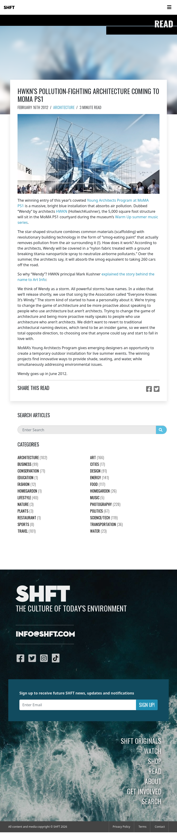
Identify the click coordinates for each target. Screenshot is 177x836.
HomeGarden (29, 491)
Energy (99, 477)
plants (25, 511)
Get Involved (144, 791)
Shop (154, 761)
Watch (152, 751)
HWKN (61, 211)
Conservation (31, 471)
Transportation (106, 524)
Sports (26, 524)
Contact (160, 827)
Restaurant (29, 517)
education (28, 477)
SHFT (9, 7)
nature (25, 504)
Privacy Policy (121, 827)
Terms (143, 827)
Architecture (63, 107)
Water (98, 531)
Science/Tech (104, 517)
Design (98, 471)
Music (97, 497)
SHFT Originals (141, 741)
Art (97, 457)
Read (154, 771)
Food (97, 484)
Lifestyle (28, 497)
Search (151, 801)
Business (28, 464)
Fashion (27, 484)
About (153, 781)
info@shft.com (45, 634)
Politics (99, 511)
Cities (97, 464)
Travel (26, 531)
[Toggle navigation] (169, 7)
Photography (105, 504)
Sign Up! (147, 704)
